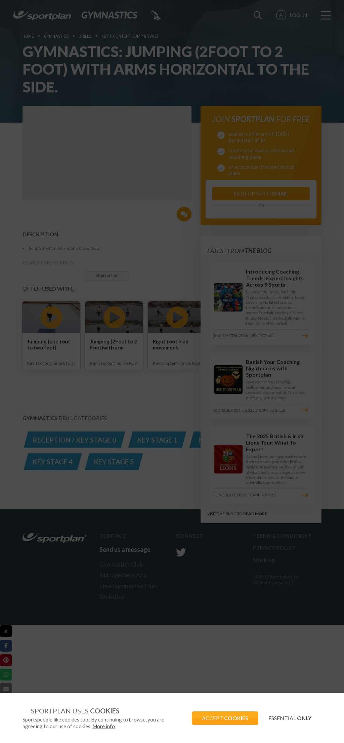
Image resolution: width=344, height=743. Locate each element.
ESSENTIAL (289, 718)
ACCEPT (225, 718)
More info (103, 726)
